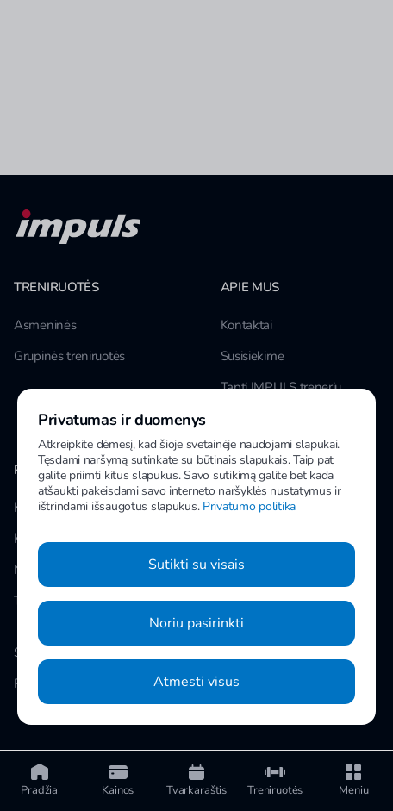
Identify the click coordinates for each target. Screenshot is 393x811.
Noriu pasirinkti (196, 623)
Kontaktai (246, 325)
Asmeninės (45, 325)
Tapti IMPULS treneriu (281, 387)
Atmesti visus (196, 681)
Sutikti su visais (196, 564)
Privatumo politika (249, 506)
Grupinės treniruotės (69, 356)
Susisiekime (252, 356)
